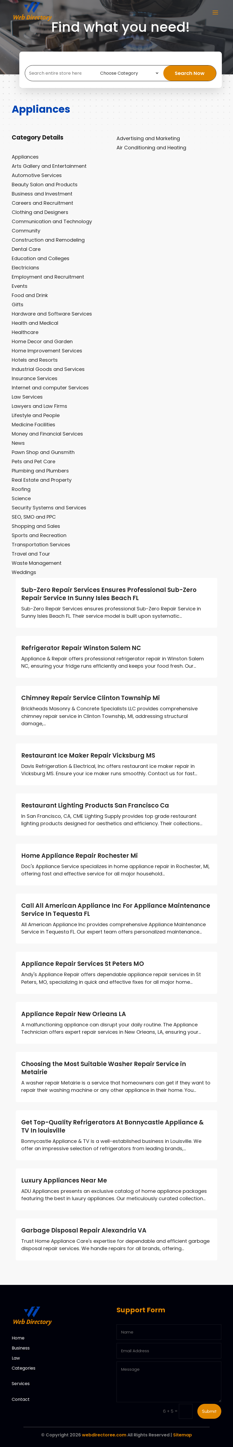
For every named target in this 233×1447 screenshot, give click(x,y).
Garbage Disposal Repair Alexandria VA (83, 1230)
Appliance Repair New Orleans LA (73, 1014)
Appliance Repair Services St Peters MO (82, 964)
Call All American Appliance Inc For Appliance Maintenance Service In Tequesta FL (115, 909)
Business (21, 1348)
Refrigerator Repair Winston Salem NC (81, 648)
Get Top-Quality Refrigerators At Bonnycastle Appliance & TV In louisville (112, 1126)
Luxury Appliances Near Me (64, 1180)
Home (18, 1338)
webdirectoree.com (104, 1435)
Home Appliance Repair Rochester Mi (79, 856)
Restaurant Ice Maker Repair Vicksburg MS (88, 755)
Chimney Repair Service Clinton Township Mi (90, 698)
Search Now (189, 73)
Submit (209, 1411)
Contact (21, 1399)
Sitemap (182, 1435)
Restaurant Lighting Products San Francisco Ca (95, 805)
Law (16, 1358)
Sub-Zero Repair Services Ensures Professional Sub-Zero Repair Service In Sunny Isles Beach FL (109, 594)
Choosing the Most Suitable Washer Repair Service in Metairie (103, 1068)
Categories (23, 1368)
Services (21, 1383)
